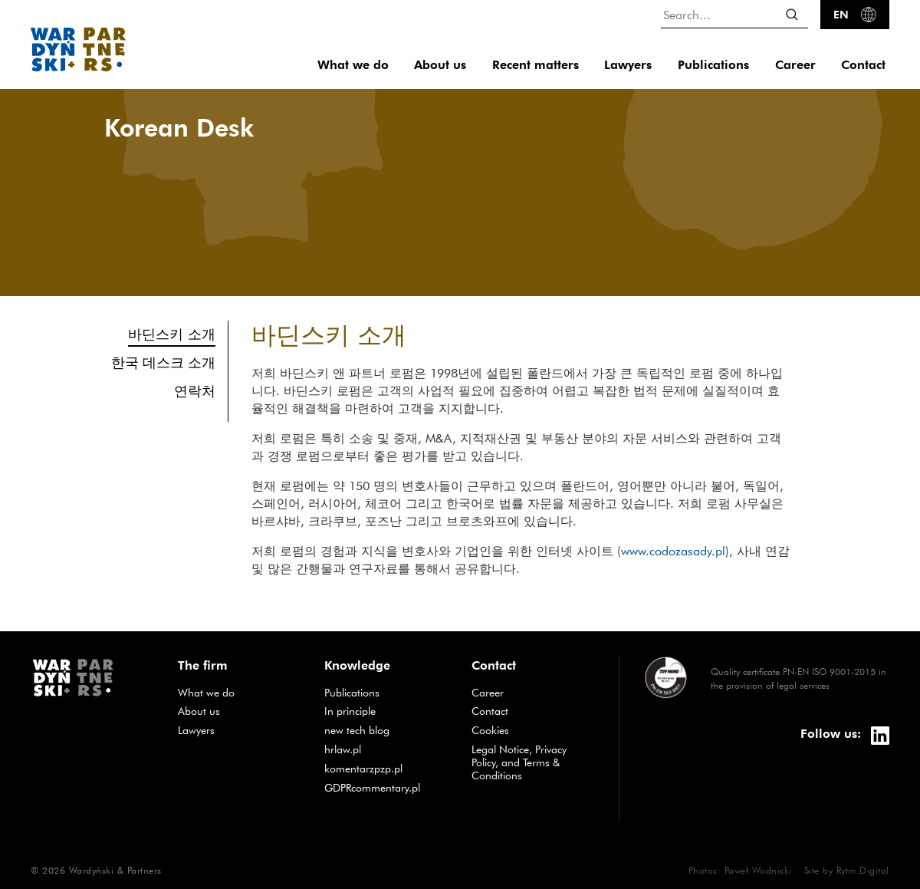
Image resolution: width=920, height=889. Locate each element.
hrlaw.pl (342, 749)
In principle (350, 711)
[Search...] (734, 14)
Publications (713, 65)
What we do (353, 65)
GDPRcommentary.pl (372, 788)
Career (795, 65)
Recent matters (535, 65)
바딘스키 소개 (171, 333)
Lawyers (628, 65)
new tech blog (356, 730)
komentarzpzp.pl (363, 768)
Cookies (490, 730)
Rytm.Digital (862, 870)
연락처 (194, 391)
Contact (863, 65)
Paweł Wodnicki (758, 870)
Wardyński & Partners (115, 870)
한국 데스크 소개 (163, 362)
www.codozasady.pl (673, 550)
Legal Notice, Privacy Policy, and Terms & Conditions (519, 762)
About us (440, 65)
